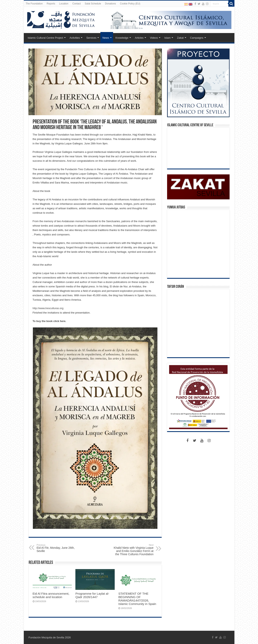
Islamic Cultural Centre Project (45, 37)
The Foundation (34, 3)
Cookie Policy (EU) (130, 3)
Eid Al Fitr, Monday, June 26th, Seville (57, 548)
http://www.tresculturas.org (48, 308)
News (105, 37)
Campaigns (196, 37)
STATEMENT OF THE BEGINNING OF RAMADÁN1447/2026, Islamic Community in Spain (137, 599)
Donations (110, 3)
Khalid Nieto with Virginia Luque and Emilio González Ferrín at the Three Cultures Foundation (133, 550)
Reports (51, 3)
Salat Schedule (93, 3)
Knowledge (121, 37)
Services (91, 37)
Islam (167, 37)
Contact (76, 3)
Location (63, 3)
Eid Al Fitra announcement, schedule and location (51, 595)
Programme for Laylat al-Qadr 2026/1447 (92, 595)
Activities (75, 37)
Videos (154, 37)
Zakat (180, 37)
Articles (139, 37)
